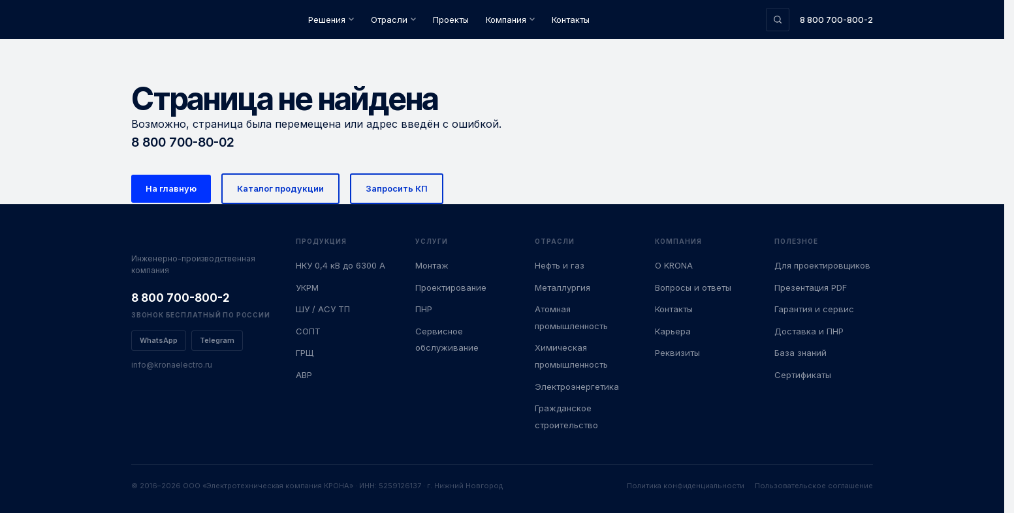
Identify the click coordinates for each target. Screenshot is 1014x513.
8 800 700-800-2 (836, 19)
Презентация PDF (810, 287)
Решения (331, 19)
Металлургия (562, 287)
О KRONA (674, 265)
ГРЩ (304, 352)
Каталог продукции (280, 188)
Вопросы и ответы (693, 287)
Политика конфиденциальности (685, 485)
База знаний (800, 352)
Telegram (217, 340)
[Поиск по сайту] (777, 19)
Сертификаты (802, 375)
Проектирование (450, 287)
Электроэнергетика (577, 386)
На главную (171, 188)
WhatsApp (159, 340)
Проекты (451, 19)
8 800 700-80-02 (182, 142)
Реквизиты (677, 352)
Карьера (673, 331)
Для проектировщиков (822, 265)
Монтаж (432, 265)
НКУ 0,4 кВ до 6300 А (340, 265)
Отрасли (393, 19)
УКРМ (307, 287)
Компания (510, 19)
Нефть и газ (559, 265)
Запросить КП (397, 188)
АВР (304, 375)
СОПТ (308, 331)
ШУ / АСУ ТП (323, 309)
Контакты (571, 19)
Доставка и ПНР (809, 331)
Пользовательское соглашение (814, 485)
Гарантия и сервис (814, 309)
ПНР (423, 309)
